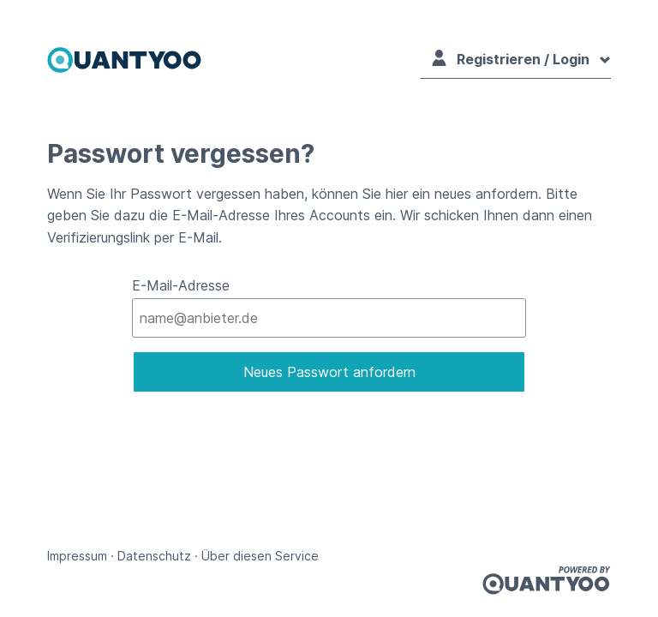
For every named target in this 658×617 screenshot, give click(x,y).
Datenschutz (154, 555)
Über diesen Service (260, 555)
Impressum (77, 555)
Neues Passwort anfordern (329, 371)
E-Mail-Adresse (181, 285)
